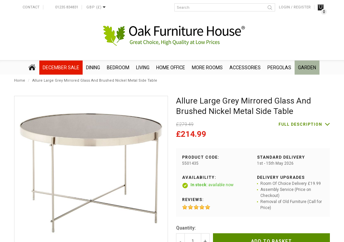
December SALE (61, 67)
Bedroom (118, 67)
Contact (31, 7)
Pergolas (279, 67)
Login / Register (295, 7)
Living (142, 67)
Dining (93, 67)
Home (19, 80)
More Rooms (207, 67)
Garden (307, 67)
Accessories (245, 67)
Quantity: (186, 228)
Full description (300, 124)
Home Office (170, 67)
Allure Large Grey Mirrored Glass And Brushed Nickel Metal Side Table (94, 80)
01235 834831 (66, 7)
